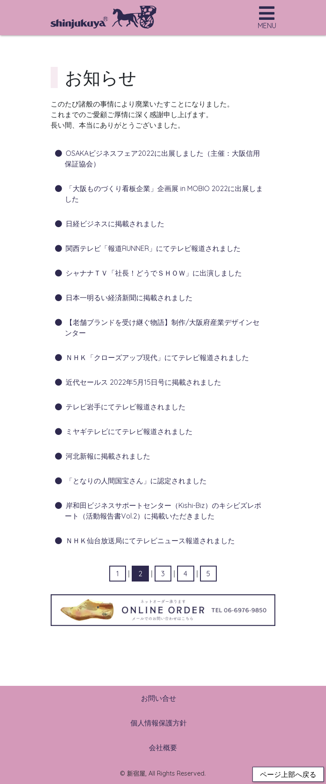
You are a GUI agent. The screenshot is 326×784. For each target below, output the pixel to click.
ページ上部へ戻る (288, 774)
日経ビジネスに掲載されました (115, 223)
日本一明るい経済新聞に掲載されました (129, 297)
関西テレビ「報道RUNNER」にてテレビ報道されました (153, 248)
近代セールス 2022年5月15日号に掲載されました (143, 382)
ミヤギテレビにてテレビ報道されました (129, 431)
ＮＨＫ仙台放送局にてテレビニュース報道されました (150, 540)
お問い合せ (158, 698)
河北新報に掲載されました (108, 456)
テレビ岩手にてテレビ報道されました (125, 406)
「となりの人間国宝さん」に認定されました (136, 480)
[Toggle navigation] (267, 19)
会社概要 (163, 747)
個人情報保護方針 (158, 722)
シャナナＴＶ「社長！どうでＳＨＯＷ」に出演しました (154, 273)
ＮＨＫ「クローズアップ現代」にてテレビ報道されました (157, 357)
